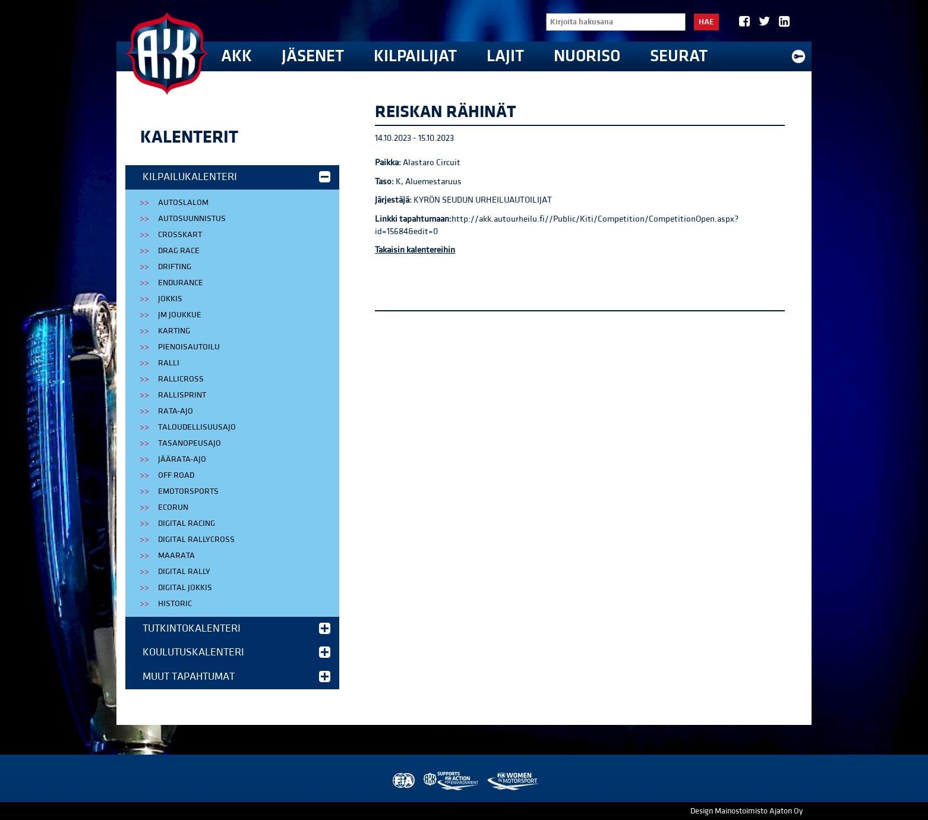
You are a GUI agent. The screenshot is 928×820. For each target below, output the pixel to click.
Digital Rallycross (196, 539)
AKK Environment (451, 781)
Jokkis (170, 299)
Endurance (180, 282)
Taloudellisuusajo (197, 427)
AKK (236, 56)
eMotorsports (188, 491)
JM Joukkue (179, 315)
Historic (175, 603)
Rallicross (181, 379)
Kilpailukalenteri (236, 177)
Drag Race (179, 250)
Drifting (174, 266)
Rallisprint (182, 395)
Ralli (168, 363)
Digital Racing (186, 523)
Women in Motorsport (512, 781)
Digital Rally (184, 571)
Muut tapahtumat (236, 676)
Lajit (505, 56)
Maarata (176, 555)
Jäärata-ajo (182, 459)
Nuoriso (587, 56)
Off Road (176, 475)
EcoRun (173, 507)
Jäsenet (313, 56)
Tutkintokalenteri (236, 628)
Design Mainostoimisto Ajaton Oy (746, 811)
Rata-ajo (175, 411)
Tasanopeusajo (189, 443)
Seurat (679, 56)
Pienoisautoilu (189, 347)
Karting (174, 331)
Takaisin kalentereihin (415, 250)
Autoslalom (183, 202)
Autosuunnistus (192, 218)
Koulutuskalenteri (236, 652)
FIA (402, 781)
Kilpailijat (415, 56)
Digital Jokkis (185, 587)
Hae (706, 22)
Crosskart (180, 234)
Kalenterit (189, 137)
